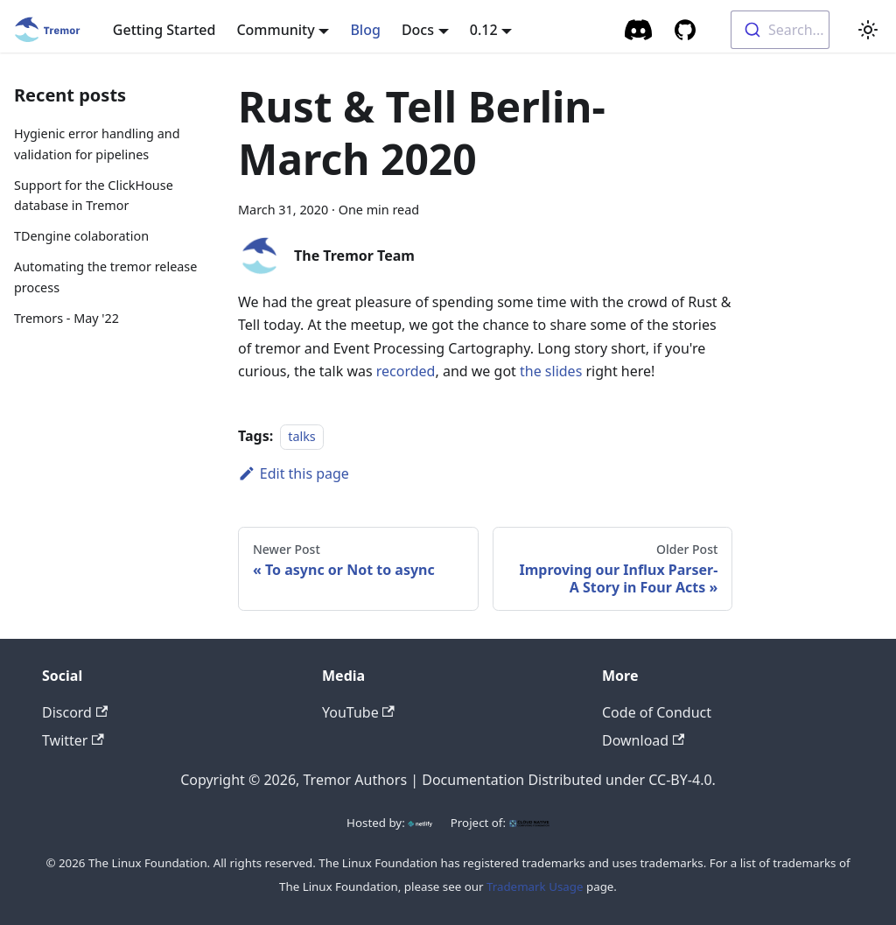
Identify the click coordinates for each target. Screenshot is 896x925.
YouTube (358, 712)
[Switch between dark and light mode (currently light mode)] (868, 30)
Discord (75, 712)
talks (302, 436)
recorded (406, 371)
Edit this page (293, 473)
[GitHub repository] (685, 30)
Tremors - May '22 (66, 318)
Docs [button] (418, 29)
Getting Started (164, 29)
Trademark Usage (535, 886)
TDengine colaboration (81, 236)
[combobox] (780, 30)
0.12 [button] (484, 29)
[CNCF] (529, 822)
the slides (551, 371)
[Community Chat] (639, 30)
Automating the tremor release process (105, 277)
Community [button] (275, 29)
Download (643, 740)
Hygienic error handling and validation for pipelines (96, 144)
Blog (365, 29)
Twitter (73, 740)
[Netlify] (420, 822)
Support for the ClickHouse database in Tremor (93, 195)
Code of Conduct (656, 712)
